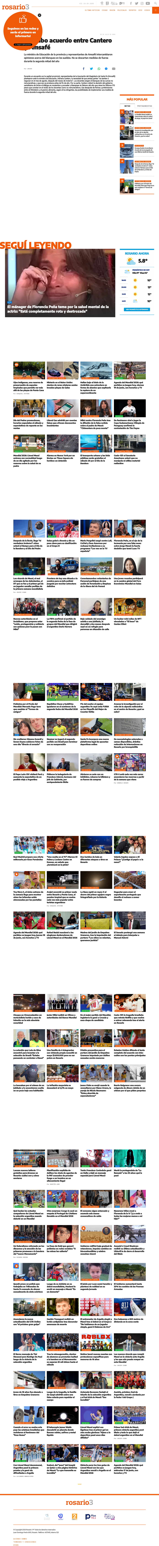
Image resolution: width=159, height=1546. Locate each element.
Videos (147, 10)
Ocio (140, 10)
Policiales (122, 10)
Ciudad (104, 10)
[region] (79, 23)
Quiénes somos (20, 1539)
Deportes (132, 10)
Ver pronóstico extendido (137, 309)
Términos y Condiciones (24, 1542)
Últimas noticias (92, 10)
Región (112, 10)
